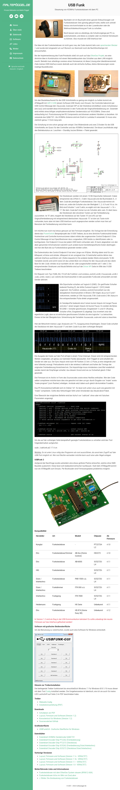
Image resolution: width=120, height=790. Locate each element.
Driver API (87, 266)
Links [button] (13, 44)
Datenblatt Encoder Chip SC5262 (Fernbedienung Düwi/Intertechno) (67, 745)
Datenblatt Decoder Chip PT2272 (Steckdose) (58, 743)
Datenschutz (16, 58)
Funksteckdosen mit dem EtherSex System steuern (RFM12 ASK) (66, 772)
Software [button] (15, 39)
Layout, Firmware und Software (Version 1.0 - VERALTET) (62, 765)
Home (14, 25)
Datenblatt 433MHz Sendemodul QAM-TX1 (57, 737)
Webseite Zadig (45, 702)
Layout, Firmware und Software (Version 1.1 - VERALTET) (62, 762)
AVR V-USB (51, 103)
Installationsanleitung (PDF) (50, 705)
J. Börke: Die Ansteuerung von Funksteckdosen (58, 778)
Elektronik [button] (15, 34)
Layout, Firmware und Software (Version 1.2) (57, 716)
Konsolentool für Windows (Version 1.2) (55, 718)
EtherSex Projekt (97, 56)
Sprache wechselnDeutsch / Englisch (16, 68)
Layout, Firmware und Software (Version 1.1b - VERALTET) (63, 759)
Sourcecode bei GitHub (48, 721)
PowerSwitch (49, 234)
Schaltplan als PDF (47, 713)
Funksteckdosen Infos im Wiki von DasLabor (57, 775)
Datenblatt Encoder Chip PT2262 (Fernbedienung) (59, 740)
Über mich (16, 30)
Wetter (14, 49)
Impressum (16, 53)
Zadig (48, 691)
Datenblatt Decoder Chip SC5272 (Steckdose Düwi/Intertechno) (65, 748)
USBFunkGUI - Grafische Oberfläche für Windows (59, 729)
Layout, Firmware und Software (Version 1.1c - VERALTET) (63, 756)
